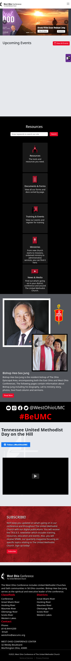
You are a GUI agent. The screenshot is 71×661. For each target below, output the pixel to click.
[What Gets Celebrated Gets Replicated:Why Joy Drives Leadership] (35, 32)
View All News (43, 31)
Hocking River (8, 605)
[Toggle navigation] (68, 4)
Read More (61, 31)
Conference (7, 598)
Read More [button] (8, 395)
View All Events (61, 43)
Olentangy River (9, 611)
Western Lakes (8, 618)
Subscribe (12, 551)
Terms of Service (26, 658)
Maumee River (8, 608)
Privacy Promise (42, 658)
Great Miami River (10, 602)
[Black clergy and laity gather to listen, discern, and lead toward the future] (31, 32)
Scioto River (7, 615)
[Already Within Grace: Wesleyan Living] (27, 32)
